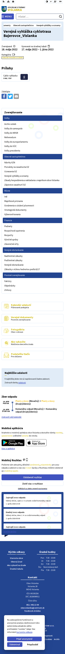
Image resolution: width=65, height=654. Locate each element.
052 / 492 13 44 (32, 604)
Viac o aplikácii (8, 448)
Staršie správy (10, 531)
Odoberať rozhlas (32, 477)
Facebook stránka (32, 611)
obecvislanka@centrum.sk (32, 607)
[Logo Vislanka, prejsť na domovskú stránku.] (32, 9)
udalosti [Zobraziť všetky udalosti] (22, 382)
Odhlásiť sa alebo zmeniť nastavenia (32, 488)
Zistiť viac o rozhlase (32, 483)
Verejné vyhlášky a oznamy (12, 58)
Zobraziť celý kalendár (11, 417)
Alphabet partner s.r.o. (44, 625)
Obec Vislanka (39, 628)
